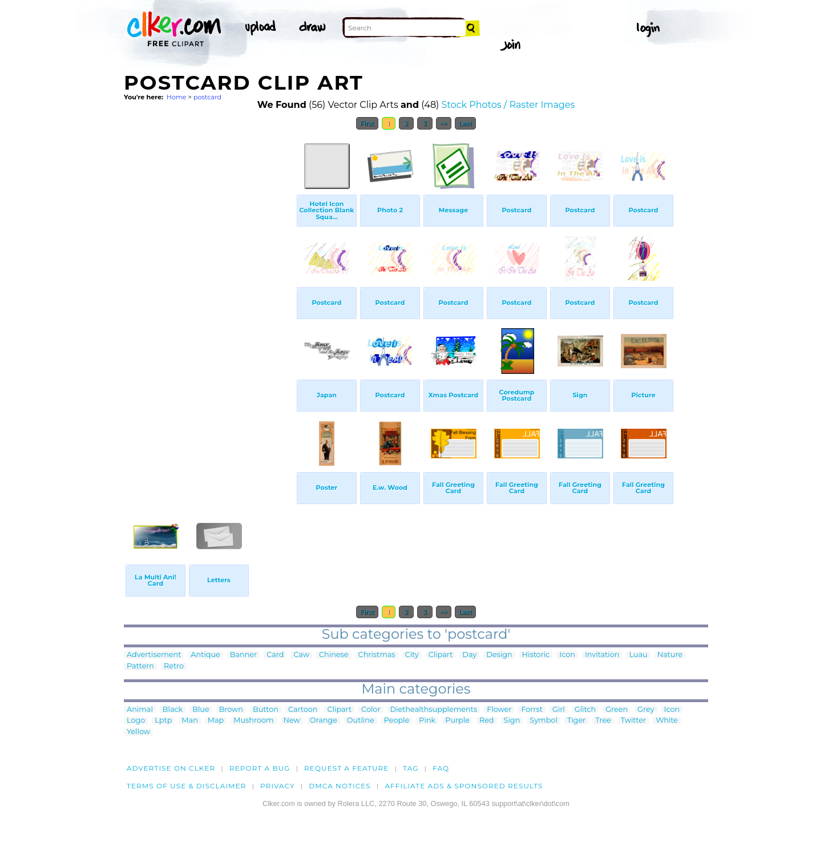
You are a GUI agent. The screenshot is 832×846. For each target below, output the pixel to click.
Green (616, 710)
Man (189, 720)
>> (443, 123)
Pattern (140, 666)
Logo (136, 720)
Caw (301, 655)
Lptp (163, 720)
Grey (645, 710)
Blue (200, 710)
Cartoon (303, 710)
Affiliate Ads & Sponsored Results (464, 785)
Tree (603, 720)
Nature (669, 655)
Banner (243, 655)
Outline (360, 720)
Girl (558, 710)
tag (410, 768)
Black (173, 710)
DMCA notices (340, 785)
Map (216, 720)
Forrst (531, 710)
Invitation (602, 655)
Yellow (138, 732)
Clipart (441, 655)
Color (370, 710)
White (667, 720)
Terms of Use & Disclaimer (187, 785)
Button (265, 710)
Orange (323, 720)
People (397, 720)
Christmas (376, 655)
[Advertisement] (209, 307)
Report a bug (259, 768)
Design (499, 655)
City (412, 655)
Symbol (544, 720)
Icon (567, 655)
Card (275, 655)
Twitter (633, 720)
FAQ (441, 768)
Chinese (334, 655)
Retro (174, 666)
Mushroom (253, 720)
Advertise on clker (171, 768)
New (292, 720)
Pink (427, 720)
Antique (205, 655)
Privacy (277, 785)
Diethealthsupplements (434, 710)
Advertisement (154, 655)
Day (469, 655)
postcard (207, 97)
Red (486, 720)
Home (177, 97)
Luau (638, 655)
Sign (512, 720)
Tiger (576, 720)
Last (465, 123)
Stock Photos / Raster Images (508, 104)
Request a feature (346, 768)
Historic (536, 655)
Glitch (585, 710)
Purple (457, 720)
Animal (140, 710)
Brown (231, 710)
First (367, 123)
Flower (499, 710)
